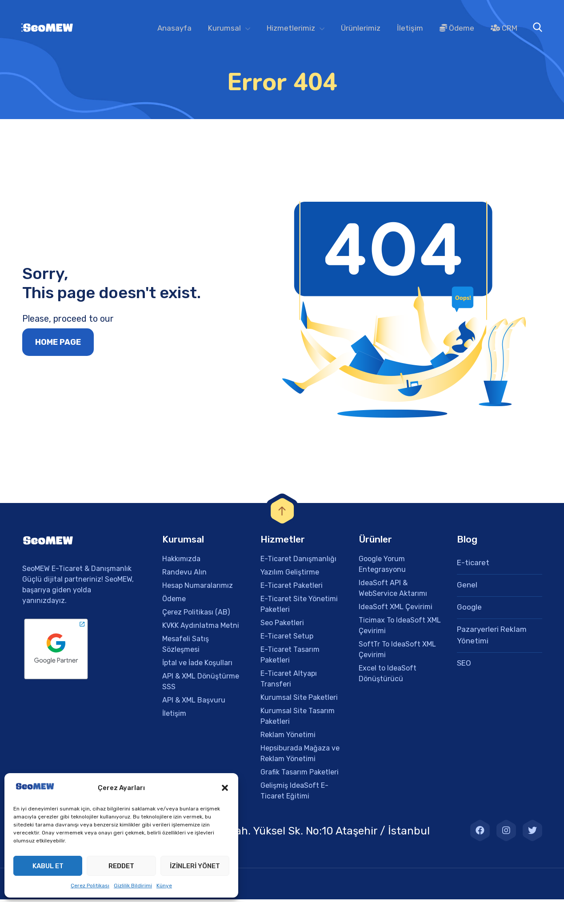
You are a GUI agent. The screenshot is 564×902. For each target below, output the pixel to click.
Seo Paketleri (282, 625)
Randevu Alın (184, 575)
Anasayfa (174, 28)
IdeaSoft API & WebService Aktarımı (393, 590)
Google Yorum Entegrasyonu (382, 566)
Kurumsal (224, 28)
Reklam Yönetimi (288, 737)
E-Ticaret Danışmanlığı (298, 561)
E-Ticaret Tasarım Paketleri (290, 657)
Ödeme (457, 28)
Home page (58, 345)
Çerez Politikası (90, 885)
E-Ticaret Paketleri (291, 588)
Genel (467, 587)
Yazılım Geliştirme (289, 575)
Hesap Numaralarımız (197, 588)
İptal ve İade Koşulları (197, 665)
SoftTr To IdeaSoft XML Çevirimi (397, 652)
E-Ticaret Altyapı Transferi (288, 681)
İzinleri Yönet (195, 866)
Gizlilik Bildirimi (133, 885)
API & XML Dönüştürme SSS (200, 684)
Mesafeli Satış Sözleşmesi (185, 646)
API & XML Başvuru (193, 702)
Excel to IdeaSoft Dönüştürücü (387, 676)
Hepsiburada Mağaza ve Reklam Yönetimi (300, 756)
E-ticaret (473, 565)
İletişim (410, 28)
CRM (504, 28)
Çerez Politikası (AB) (196, 615)
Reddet (121, 866)
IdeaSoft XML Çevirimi (395, 609)
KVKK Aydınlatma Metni (200, 628)
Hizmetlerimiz (291, 28)
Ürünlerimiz (360, 28)
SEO (464, 665)
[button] (224, 787)
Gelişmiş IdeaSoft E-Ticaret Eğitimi (294, 793)
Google (469, 609)
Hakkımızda (181, 561)
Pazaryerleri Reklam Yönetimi (492, 637)
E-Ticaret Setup (286, 639)
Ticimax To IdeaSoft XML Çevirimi (400, 628)
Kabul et (48, 866)
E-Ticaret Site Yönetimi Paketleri (299, 606)
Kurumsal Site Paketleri (299, 700)
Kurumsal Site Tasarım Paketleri (297, 718)
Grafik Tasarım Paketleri (299, 774)
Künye (164, 885)
